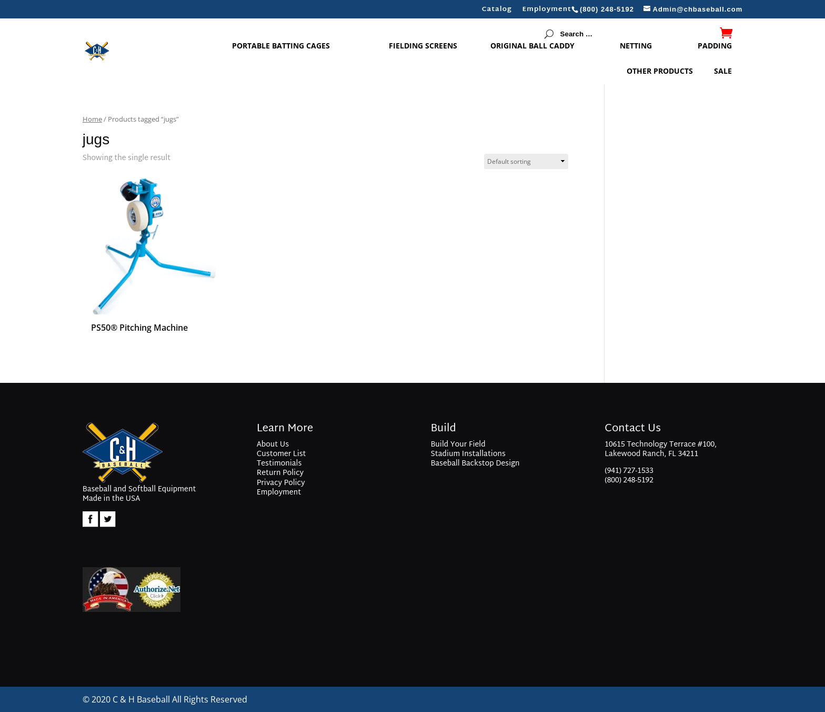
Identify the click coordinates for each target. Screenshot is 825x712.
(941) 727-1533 (629, 471)
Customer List (281, 454)
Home (92, 119)
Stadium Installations (467, 454)
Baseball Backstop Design (474, 463)
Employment (546, 11)
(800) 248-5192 (629, 480)
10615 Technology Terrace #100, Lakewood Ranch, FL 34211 (661, 450)
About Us (273, 444)
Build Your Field (457, 444)
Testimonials (279, 463)
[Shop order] (526, 161)
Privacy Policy (281, 483)
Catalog (497, 11)
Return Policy (280, 473)
